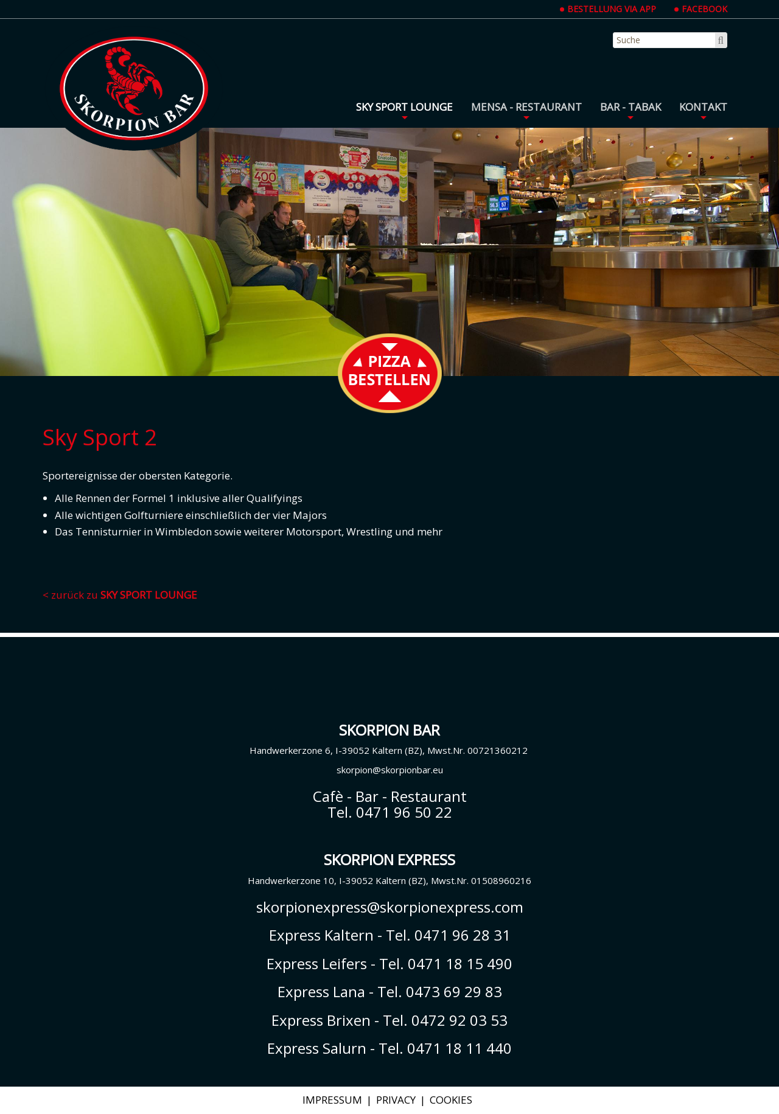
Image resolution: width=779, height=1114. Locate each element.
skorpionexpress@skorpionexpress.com (389, 907)
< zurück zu (120, 595)
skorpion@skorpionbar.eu (390, 770)
